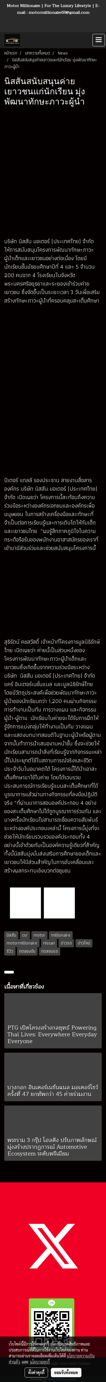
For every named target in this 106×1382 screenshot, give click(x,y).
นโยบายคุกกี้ (40, 1361)
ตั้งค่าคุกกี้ (36, 1372)
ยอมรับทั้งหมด (66, 1372)
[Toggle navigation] (98, 40)
